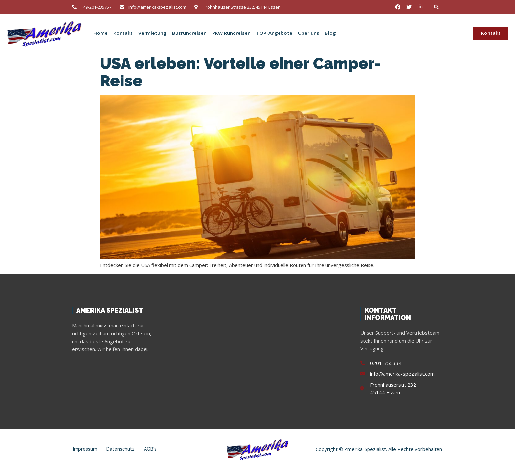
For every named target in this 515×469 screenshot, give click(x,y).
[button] (436, 7)
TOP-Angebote (274, 33)
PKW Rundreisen (231, 33)
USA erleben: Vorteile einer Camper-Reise (240, 72)
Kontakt (123, 33)
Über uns (308, 33)
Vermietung (152, 33)
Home (100, 33)
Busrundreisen (189, 33)
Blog (330, 33)
